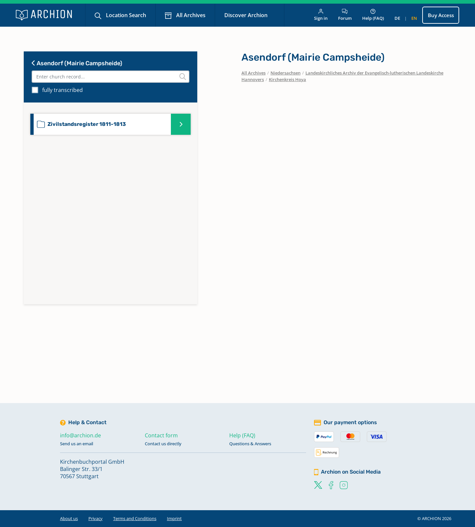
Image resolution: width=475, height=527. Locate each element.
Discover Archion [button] (246, 15)
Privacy (95, 518)
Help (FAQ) (373, 15)
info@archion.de (80, 435)
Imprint (174, 518)
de (397, 18)
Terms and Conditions (134, 518)
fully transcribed (62, 90)
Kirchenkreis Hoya (287, 79)
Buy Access (441, 15)
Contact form (161, 435)
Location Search (125, 15)
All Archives (190, 15)
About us (69, 518)
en (414, 18)
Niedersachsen (285, 73)
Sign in (321, 15)
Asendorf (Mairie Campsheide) (77, 63)
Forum (345, 15)
